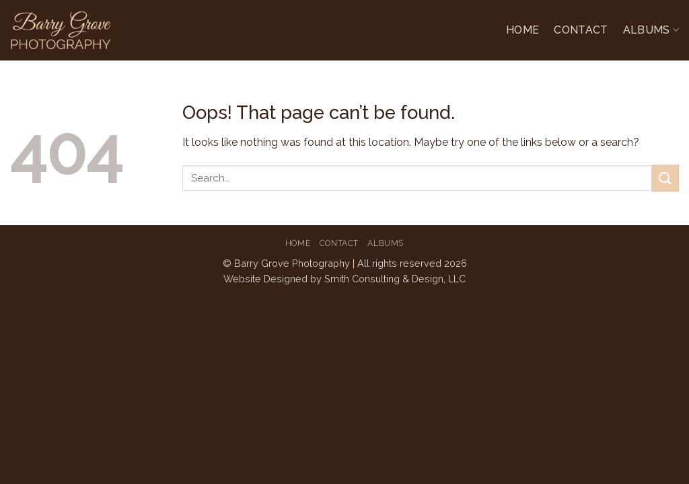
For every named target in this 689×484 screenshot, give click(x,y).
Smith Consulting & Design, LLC (395, 278)
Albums (651, 30)
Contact (581, 30)
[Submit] (665, 178)
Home (522, 30)
